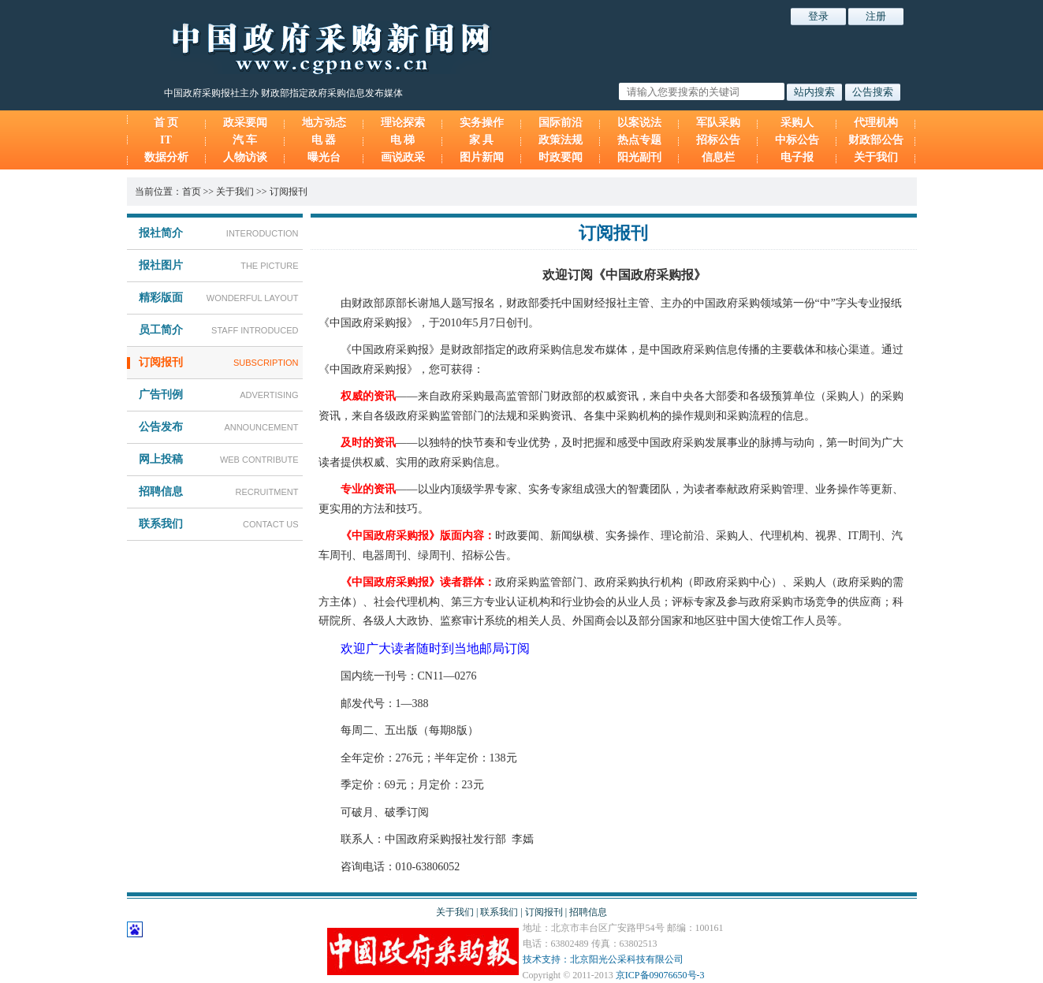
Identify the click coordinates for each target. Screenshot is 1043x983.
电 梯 (402, 140)
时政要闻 (560, 157)
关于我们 (876, 157)
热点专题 (639, 140)
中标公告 (797, 140)
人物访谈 (245, 157)
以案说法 (639, 122)
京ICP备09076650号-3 (660, 975)
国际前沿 (560, 122)
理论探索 (403, 122)
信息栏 (718, 157)
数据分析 (166, 157)
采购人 (797, 122)
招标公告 (718, 140)
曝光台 (324, 157)
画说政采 (403, 157)
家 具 (481, 140)
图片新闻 (482, 157)
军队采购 (718, 122)
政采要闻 (245, 122)
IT (166, 140)
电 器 (324, 140)
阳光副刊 (639, 157)
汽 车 (245, 140)
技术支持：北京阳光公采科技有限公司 (603, 959)
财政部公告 (875, 140)
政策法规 (560, 140)
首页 (191, 191)
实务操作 (482, 122)
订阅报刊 (288, 191)
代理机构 (876, 122)
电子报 (797, 157)
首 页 (166, 122)
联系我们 (499, 912)
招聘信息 (588, 912)
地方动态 (324, 122)
